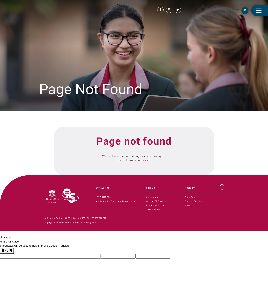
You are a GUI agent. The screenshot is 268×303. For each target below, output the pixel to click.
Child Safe (190, 197)
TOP (222, 186)
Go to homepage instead (134, 160)
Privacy (188, 205)
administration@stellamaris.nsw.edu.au (116, 201)
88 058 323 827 (99, 218)
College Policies (193, 201)
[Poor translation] (9, 251)
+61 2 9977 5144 (104, 197)
